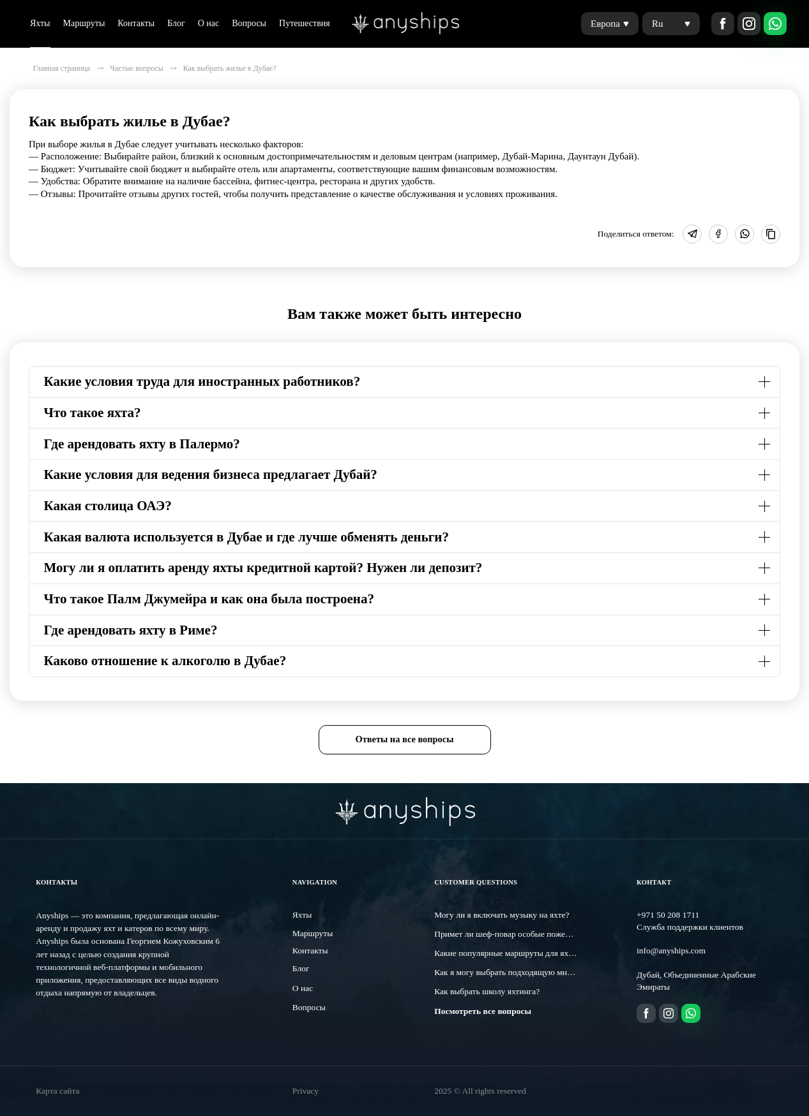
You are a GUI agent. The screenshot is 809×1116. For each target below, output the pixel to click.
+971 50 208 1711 (668, 915)
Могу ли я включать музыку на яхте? (501, 915)
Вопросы (249, 23)
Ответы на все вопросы (405, 739)
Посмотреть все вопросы (482, 1011)
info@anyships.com (671, 950)
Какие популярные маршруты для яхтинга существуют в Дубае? (551, 953)
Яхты (40, 23)
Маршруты (84, 23)
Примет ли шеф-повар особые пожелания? (512, 934)
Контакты (136, 23)
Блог (176, 23)
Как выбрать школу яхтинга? (487, 991)
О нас (209, 23)
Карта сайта (57, 1091)
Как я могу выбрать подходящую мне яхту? (513, 972)
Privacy (305, 1091)
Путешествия (304, 23)
